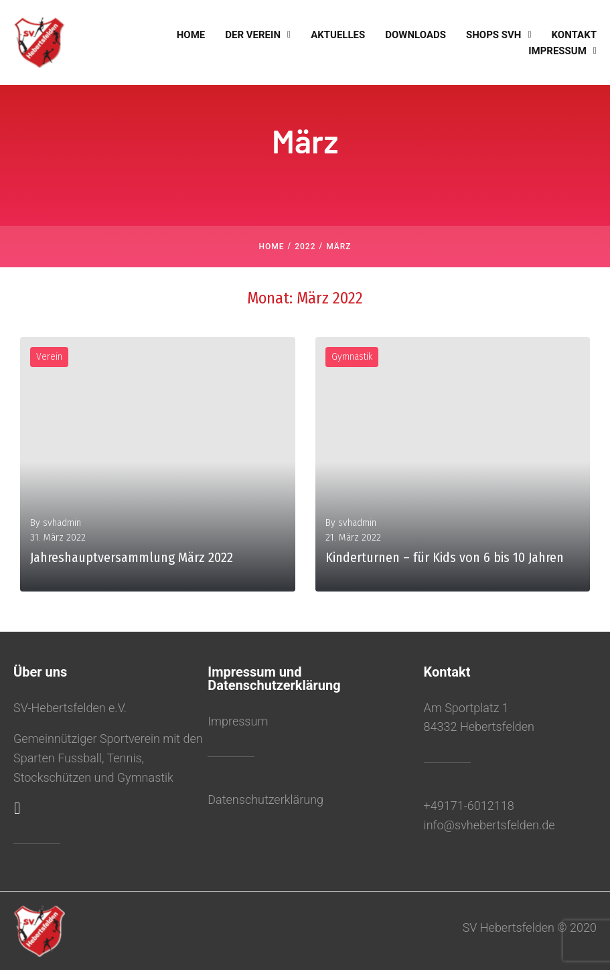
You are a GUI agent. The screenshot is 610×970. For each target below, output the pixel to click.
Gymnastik (351, 356)
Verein (49, 356)
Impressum (238, 721)
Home (271, 246)
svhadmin (62, 523)
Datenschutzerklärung (265, 799)
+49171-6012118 (469, 806)
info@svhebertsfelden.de (489, 825)
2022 (305, 246)
